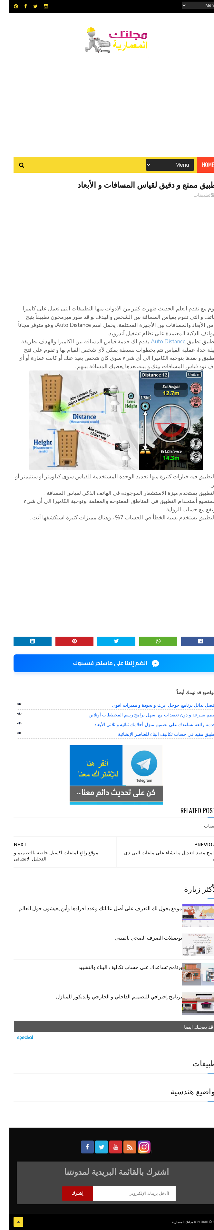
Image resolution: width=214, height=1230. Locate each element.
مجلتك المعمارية (173, 1221)
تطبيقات (192, 195)
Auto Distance (158, 341)
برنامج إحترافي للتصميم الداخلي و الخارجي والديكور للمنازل (110, 996)
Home (199, 165)
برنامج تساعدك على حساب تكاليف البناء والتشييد (121, 967)
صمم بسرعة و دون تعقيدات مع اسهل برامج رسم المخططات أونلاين (143, 714)
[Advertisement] (107, 102)
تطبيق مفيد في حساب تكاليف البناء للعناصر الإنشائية (157, 734)
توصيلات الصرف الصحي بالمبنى (139, 937)
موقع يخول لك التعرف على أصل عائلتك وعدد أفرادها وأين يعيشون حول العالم (91, 908)
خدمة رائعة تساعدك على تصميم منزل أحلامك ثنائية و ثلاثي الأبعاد (146, 724)
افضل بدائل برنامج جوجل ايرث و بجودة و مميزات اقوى (155, 705)
